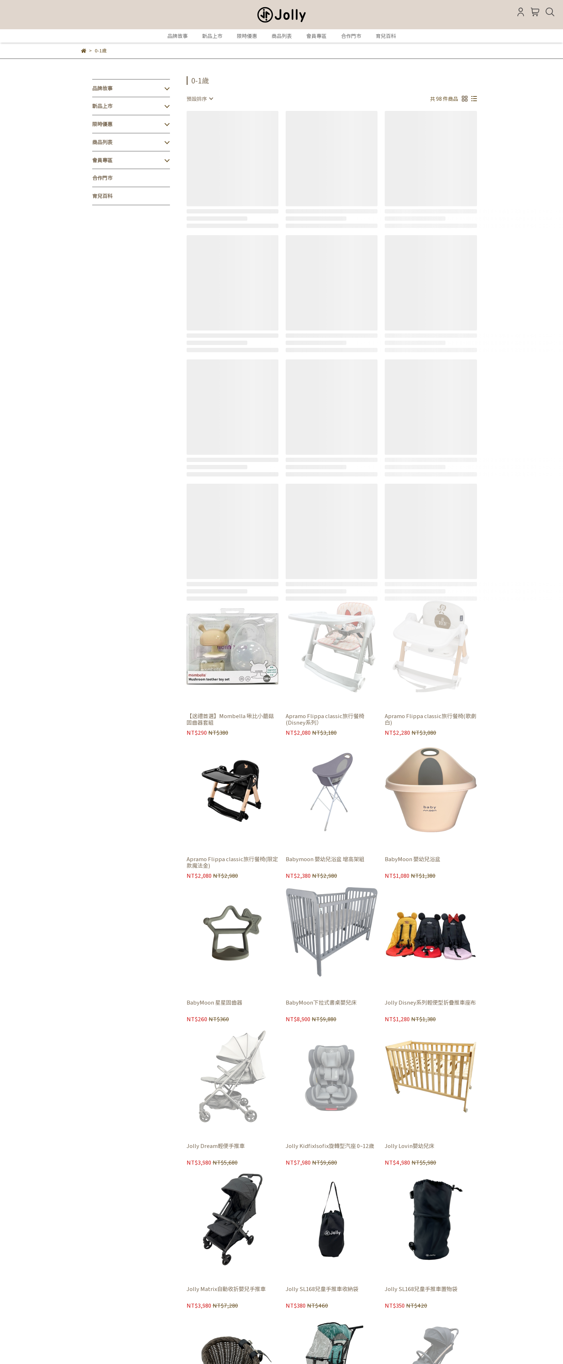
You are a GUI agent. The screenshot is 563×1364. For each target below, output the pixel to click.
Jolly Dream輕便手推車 (216, 1146)
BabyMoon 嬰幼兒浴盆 (412, 859)
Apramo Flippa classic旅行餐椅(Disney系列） (325, 719)
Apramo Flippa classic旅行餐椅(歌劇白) (430, 719)
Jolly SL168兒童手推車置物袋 (421, 1289)
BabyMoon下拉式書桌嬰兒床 (321, 1002)
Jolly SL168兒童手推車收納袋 (322, 1289)
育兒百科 (386, 35)
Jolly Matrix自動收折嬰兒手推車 (226, 1289)
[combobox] (200, 98)
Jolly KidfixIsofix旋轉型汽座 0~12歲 (330, 1146)
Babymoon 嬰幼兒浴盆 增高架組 (325, 859)
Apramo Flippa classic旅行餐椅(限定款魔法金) (232, 862)
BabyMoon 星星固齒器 (214, 1002)
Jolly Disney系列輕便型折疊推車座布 (430, 1002)
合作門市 (351, 35)
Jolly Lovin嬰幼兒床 (409, 1146)
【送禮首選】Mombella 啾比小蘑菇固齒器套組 (230, 719)
